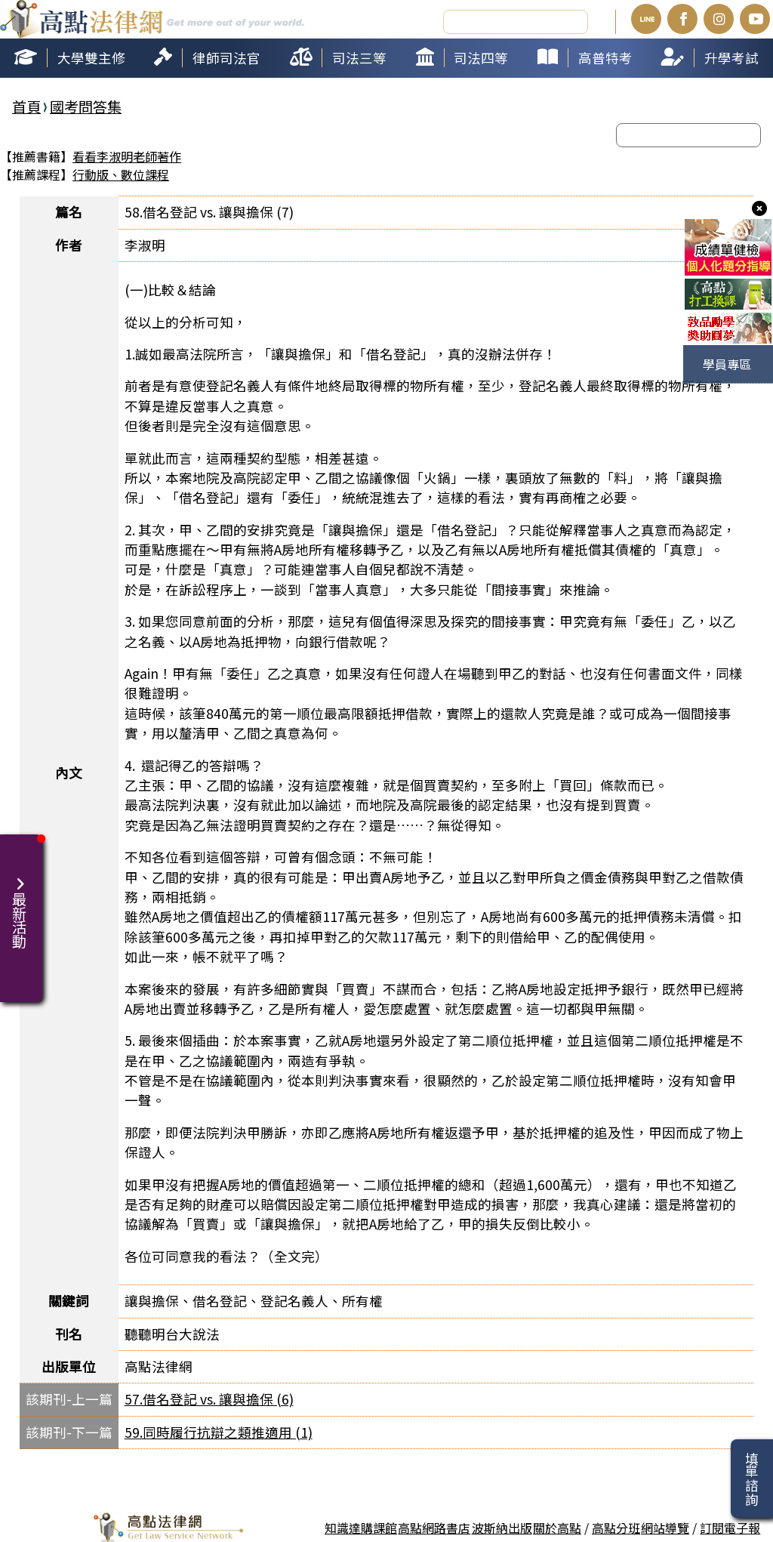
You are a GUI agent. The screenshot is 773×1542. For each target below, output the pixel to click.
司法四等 (481, 55)
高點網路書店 (434, 1526)
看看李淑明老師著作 (126, 155)
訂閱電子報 (730, 1526)
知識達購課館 (361, 1526)
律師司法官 (226, 55)
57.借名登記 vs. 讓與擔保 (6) (209, 1397)
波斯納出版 (502, 1526)
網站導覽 (665, 1526)
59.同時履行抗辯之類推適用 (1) (219, 1430)
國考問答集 (86, 104)
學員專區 (727, 364)
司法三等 (359, 55)
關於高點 (557, 1526)
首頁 (26, 104)
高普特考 (605, 55)
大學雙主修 (91, 55)
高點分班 (616, 1526)
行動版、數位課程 (120, 173)
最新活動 (21, 903)
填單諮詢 (751, 1478)
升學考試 (731, 55)
